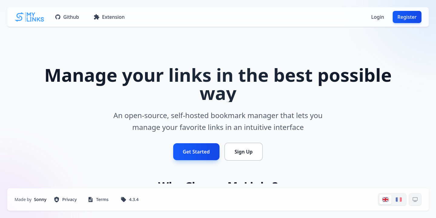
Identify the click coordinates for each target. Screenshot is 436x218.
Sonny (40, 199)
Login (377, 17)
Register (407, 17)
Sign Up (244, 151)
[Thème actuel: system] (415, 199)
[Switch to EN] (385, 199)
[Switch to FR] (399, 199)
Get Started (196, 151)
